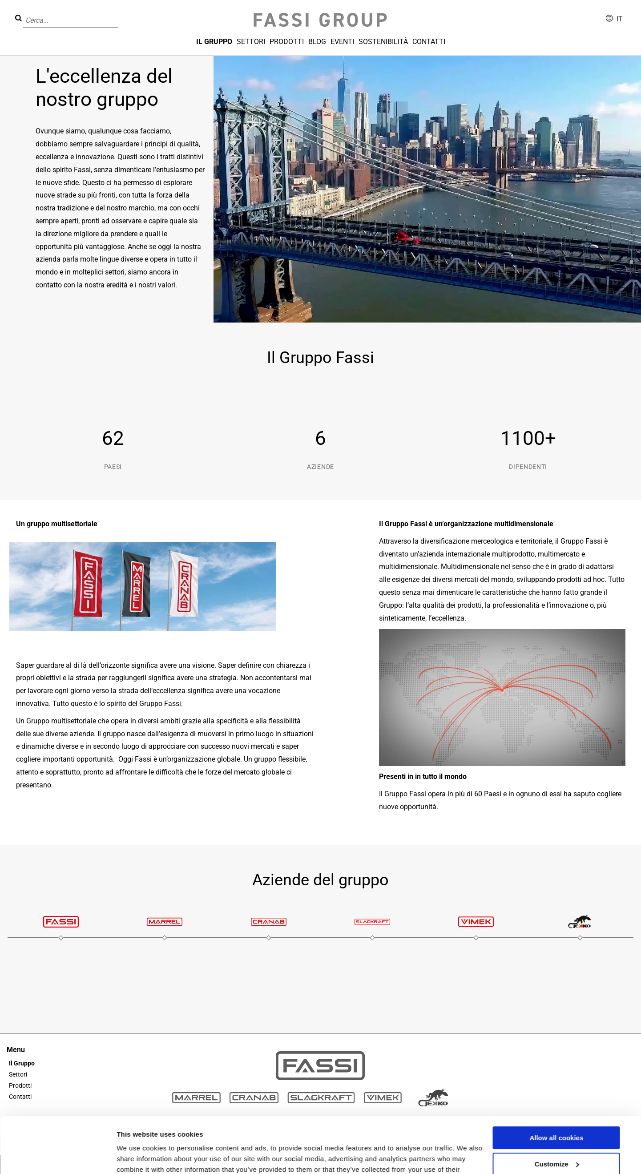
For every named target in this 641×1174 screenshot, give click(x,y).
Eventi (342, 41)
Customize (557, 1115)
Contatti (428, 41)
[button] (120, 13)
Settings (130, 1156)
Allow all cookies (556, 1089)
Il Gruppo (214, 41)
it (620, 19)
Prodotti (287, 41)
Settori (251, 41)
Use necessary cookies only (556, 1142)
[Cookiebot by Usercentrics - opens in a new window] (58, 1156)
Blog (317, 41)
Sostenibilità (383, 41)
